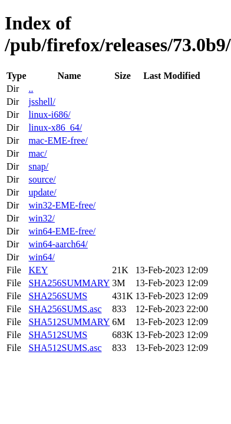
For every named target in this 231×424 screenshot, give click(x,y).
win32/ (41, 218)
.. (30, 89)
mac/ (37, 153)
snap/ (38, 166)
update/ (42, 192)
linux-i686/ (49, 115)
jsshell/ (41, 102)
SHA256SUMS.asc (64, 309)
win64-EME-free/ (61, 231)
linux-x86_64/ (55, 127)
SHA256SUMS (57, 296)
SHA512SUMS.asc (64, 348)
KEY (38, 270)
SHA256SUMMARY (69, 283)
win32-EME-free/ (61, 205)
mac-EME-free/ (57, 140)
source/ (41, 179)
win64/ (41, 257)
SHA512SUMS (57, 335)
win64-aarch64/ (57, 244)
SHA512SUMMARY (69, 322)
